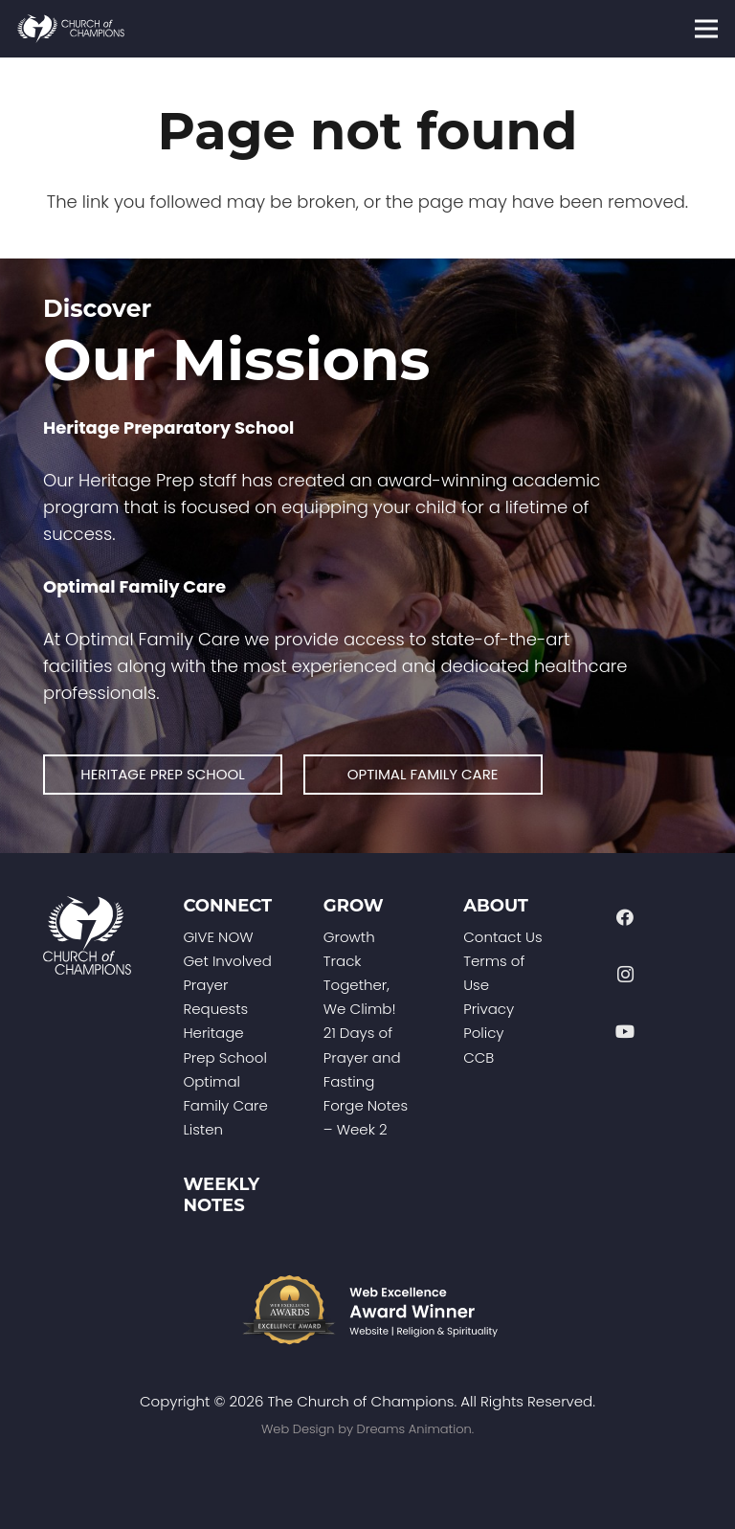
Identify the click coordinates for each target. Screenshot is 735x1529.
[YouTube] (625, 1031)
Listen (203, 1129)
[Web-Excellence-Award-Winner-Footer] (367, 1310)
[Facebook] (625, 917)
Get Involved (227, 961)
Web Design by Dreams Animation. (367, 1429)
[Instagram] (625, 974)
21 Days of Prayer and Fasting (362, 1057)
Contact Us (502, 937)
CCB (478, 1057)
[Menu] (706, 29)
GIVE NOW (218, 937)
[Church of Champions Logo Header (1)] (70, 28)
